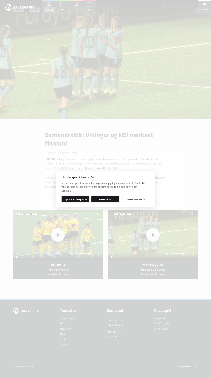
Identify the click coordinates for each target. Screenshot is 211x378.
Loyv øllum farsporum (75, 199)
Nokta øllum (105, 199)
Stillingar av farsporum (135, 199)
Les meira (67, 190)
